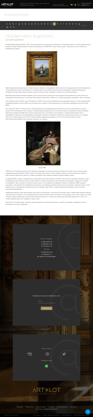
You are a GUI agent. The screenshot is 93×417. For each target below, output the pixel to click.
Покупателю (29, 407)
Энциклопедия (40, 407)
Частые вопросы (62, 407)
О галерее (51, 407)
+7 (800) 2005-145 (86, 3)
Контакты (73, 407)
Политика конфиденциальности (46, 409)
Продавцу (19, 407)
